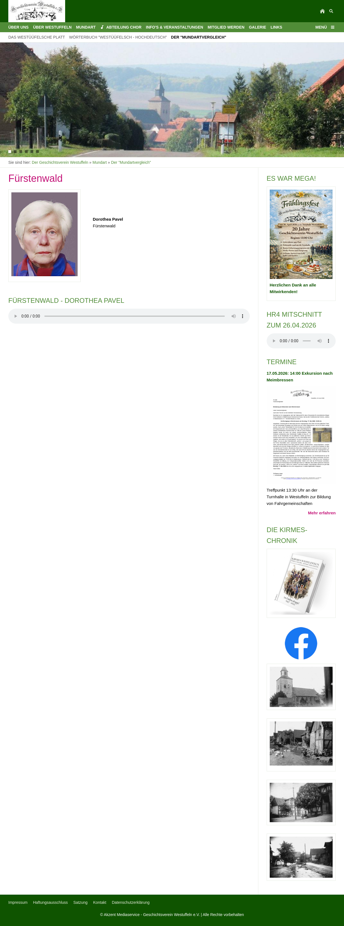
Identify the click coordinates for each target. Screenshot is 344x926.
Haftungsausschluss (50, 902)
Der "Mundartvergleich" (131, 162)
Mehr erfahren (322, 512)
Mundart (100, 162)
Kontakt (99, 902)
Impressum (17, 902)
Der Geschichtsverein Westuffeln (60, 162)
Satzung (80, 902)
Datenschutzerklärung (130, 902)
